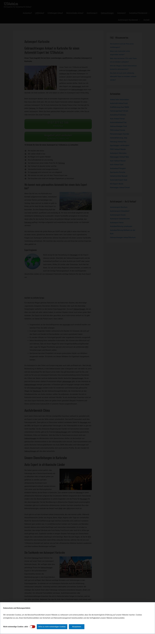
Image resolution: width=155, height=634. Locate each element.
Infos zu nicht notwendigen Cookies (52, 627)
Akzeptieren (76, 627)
